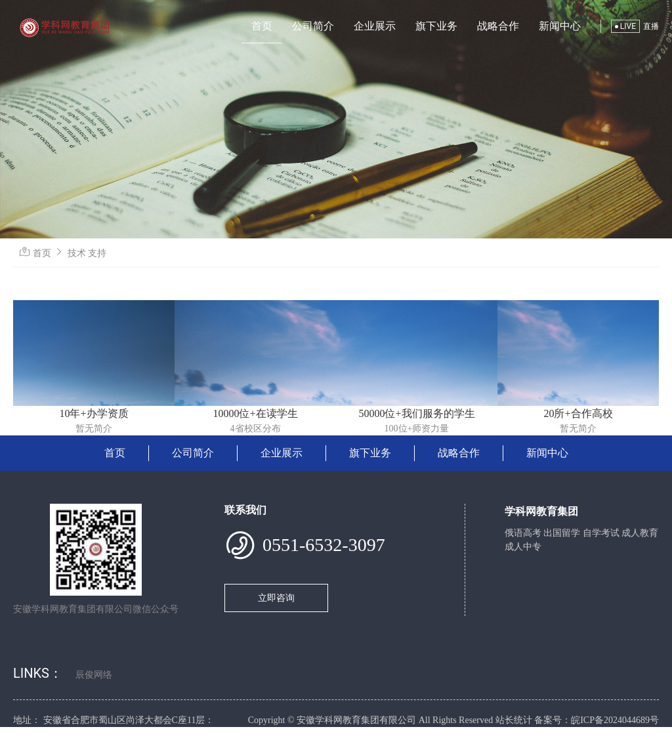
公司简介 (313, 26)
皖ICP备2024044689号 (615, 720)
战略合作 (498, 26)
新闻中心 (560, 26)
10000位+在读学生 (255, 413)
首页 (261, 26)
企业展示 (375, 26)
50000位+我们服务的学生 (416, 413)
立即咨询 (276, 597)
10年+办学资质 (93, 413)
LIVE (625, 26)
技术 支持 (87, 253)
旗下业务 (436, 26)
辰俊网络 (93, 675)
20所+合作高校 (577, 413)
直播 (651, 26)
